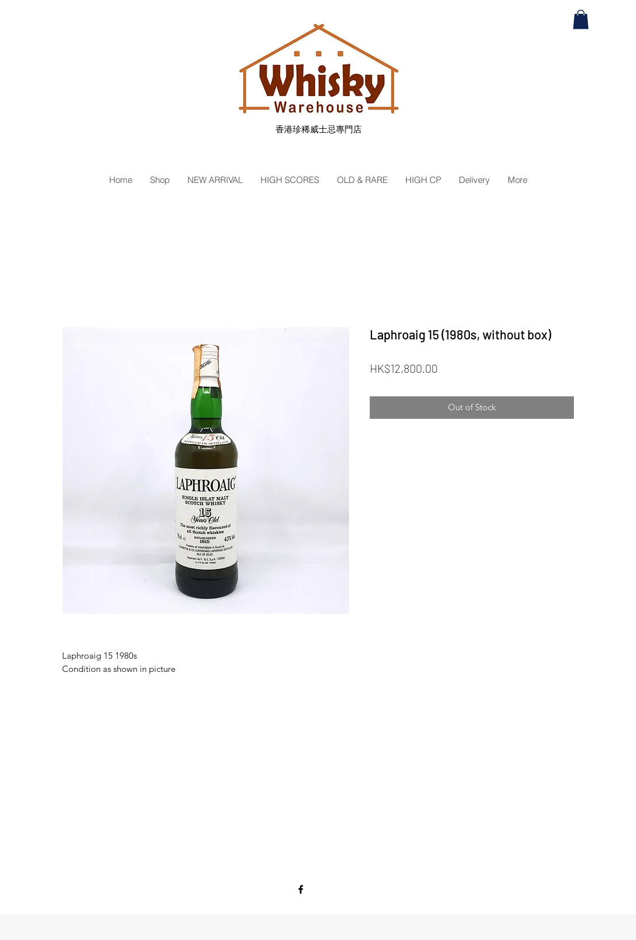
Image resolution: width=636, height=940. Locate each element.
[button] (581, 19)
